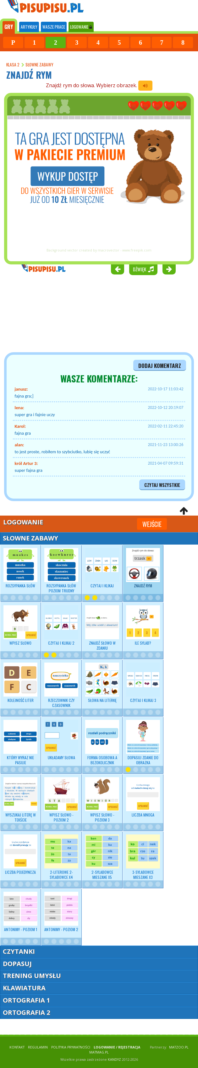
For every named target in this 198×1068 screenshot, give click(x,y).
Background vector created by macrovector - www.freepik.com (99, 250)
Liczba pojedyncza (20, 854)
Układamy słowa (61, 740)
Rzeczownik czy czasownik (61, 685)
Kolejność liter (20, 683)
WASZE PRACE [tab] (53, 27)
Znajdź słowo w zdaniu (102, 628)
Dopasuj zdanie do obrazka (143, 742)
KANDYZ (114, 1059)
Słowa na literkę (102, 683)
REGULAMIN (38, 1047)
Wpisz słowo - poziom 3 (102, 799)
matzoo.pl (179, 1047)
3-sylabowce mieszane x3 (143, 857)
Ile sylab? (143, 625)
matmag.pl (99, 1052)
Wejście (152, 524)
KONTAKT (17, 1047)
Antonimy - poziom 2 (61, 912)
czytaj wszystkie (162, 485)
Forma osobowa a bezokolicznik (102, 742)
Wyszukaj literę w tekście (20, 799)
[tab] (8, 26)
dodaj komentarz (159, 365)
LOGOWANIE (81, 27)
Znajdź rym (143, 568)
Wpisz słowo (20, 625)
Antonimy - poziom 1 (20, 912)
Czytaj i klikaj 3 (143, 683)
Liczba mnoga (143, 797)
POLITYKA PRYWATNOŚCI (70, 1047)
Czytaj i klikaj (102, 568)
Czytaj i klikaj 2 (61, 625)
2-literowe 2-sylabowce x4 (61, 857)
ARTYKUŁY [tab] (29, 27)
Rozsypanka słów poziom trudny (61, 570)
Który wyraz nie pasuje (20, 742)
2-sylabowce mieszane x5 (102, 857)
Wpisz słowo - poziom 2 (61, 799)
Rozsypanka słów (20, 568)
